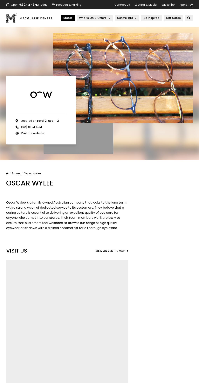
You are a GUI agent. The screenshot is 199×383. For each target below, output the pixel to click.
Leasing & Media (146, 5)
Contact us (122, 5)
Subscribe (168, 5)
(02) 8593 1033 (31, 127)
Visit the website (32, 133)
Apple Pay (186, 5)
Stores (16, 173)
